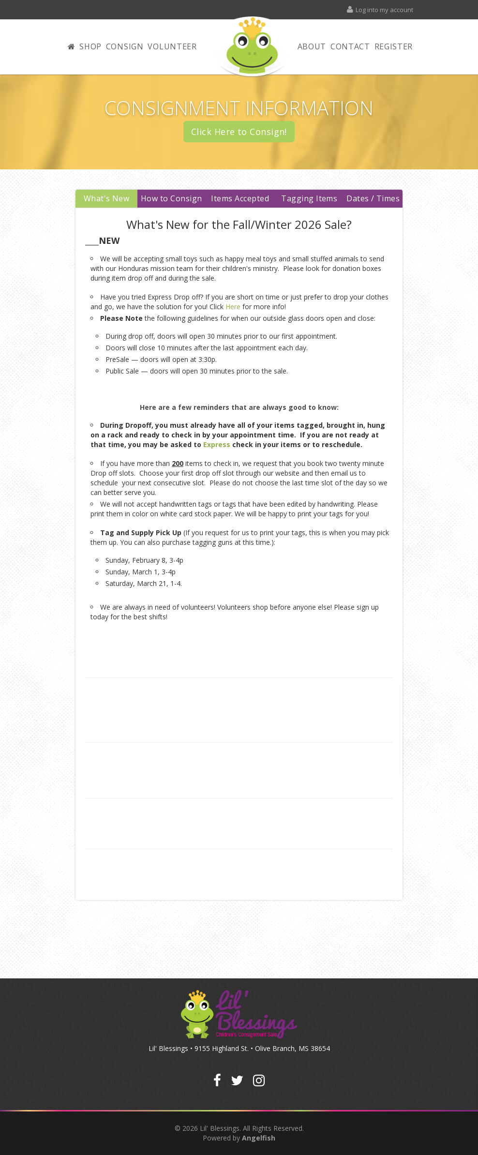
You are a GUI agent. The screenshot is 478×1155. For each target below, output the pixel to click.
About (312, 46)
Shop (90, 46)
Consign (125, 46)
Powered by (239, 1137)
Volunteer (172, 46)
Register (393, 46)
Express (216, 444)
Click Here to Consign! (239, 131)
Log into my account (379, 9)
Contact (350, 46)
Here (232, 306)
